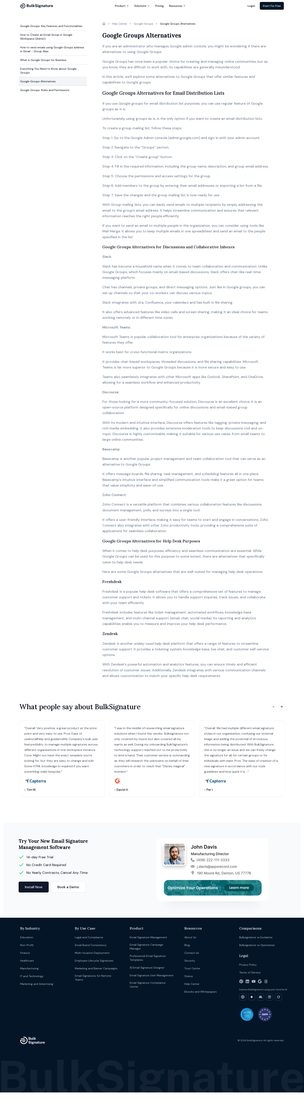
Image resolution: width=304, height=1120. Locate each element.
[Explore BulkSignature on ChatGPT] (242, 996)
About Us (190, 937)
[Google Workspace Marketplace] (260, 981)
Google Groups (143, 23)
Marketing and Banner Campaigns (96, 968)
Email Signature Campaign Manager (146, 946)
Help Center (119, 23)
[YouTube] (254, 981)
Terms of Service (250, 972)
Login (251, 6)
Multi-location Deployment (92, 953)
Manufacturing (29, 968)
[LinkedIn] (247, 981)
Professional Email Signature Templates (148, 958)
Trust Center (192, 968)
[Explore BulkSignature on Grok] (278, 996)
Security (189, 960)
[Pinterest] (241, 981)
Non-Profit (27, 945)
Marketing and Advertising (36, 984)
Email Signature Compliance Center (148, 984)
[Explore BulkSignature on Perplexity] (269, 996)
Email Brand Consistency (90, 945)
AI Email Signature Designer (147, 967)
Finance (25, 953)
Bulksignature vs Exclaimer (256, 937)
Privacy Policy (248, 964)
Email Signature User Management (152, 975)
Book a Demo (68, 887)
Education (26, 937)
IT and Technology (31, 976)
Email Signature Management (148, 937)
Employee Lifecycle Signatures (94, 960)
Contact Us (191, 953)
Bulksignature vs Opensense (257, 945)
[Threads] (266, 981)
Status (188, 976)
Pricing (159, 6)
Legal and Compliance (89, 937)
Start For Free (272, 6)
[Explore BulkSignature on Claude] (260, 996)
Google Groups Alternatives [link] (177, 23)
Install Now (33, 887)
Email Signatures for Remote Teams (93, 977)
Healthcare (27, 960)
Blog (187, 945)
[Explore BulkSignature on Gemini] (251, 996)
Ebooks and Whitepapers (200, 991)
